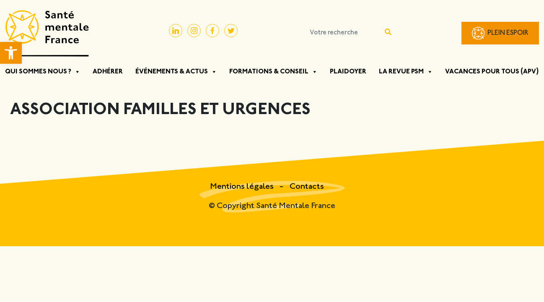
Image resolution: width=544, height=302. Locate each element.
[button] (11, 53)
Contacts (307, 186)
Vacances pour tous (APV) (492, 72)
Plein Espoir (507, 33)
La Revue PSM (406, 71)
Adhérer (108, 72)
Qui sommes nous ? (42, 71)
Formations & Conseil (273, 71)
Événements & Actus (176, 71)
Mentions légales (242, 186)
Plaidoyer (348, 72)
